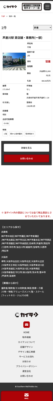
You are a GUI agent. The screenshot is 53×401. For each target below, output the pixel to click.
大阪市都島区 (8, 272)
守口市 (19, 272)
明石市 (5, 250)
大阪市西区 (34, 268)
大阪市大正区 (37, 261)
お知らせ (26, 361)
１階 (5, 133)
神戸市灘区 (20, 236)
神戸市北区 (21, 239)
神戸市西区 (46, 239)
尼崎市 (32, 243)
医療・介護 (37, 288)
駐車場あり (30, 133)
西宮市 (47, 243)
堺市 (3, 261)
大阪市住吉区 (12, 261)
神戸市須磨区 (8, 243)
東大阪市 (27, 272)
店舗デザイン (26, 346)
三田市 (5, 246)
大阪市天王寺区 (9, 264)
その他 (6, 123)
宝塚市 (36, 246)
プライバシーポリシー (26, 366)
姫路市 (29, 246)
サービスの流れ (26, 356)
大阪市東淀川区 (36, 264)
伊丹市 (12, 246)
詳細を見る (26, 147)
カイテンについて (26, 341)
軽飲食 (11, 288)
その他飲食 (21, 288)
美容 (29, 288)
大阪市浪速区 (8, 268)
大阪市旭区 (23, 264)
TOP (3, 16)
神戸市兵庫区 (8, 239)
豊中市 (42, 272)
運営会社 (26, 371)
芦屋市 (39, 243)
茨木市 (35, 272)
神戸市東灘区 (32, 236)
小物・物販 (7, 291)
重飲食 (4, 288)
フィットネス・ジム (11, 295)
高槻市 (12, 275)
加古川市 (21, 246)
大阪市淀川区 (22, 268)
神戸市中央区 (7, 236)
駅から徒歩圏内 (16, 133)
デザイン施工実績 (26, 351)
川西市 (43, 246)
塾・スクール (37, 291)
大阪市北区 (25, 261)
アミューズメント (22, 291)
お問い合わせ (26, 158)
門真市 (5, 275)
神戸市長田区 (22, 243)
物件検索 (26, 337)
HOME (26, 332)
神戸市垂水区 (33, 239)
